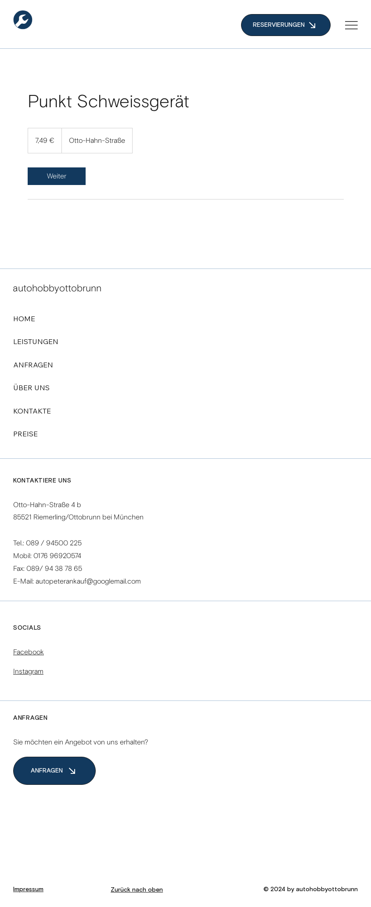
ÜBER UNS (31, 387)
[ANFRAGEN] (54, 771)
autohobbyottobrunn (57, 288)
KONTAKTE (32, 410)
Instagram (28, 671)
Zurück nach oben (137, 890)
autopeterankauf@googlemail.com (88, 581)
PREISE (25, 433)
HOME (24, 318)
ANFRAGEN (33, 364)
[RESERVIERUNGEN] (286, 25)
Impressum (28, 889)
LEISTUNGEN (35, 341)
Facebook (28, 652)
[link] (57, 176)
